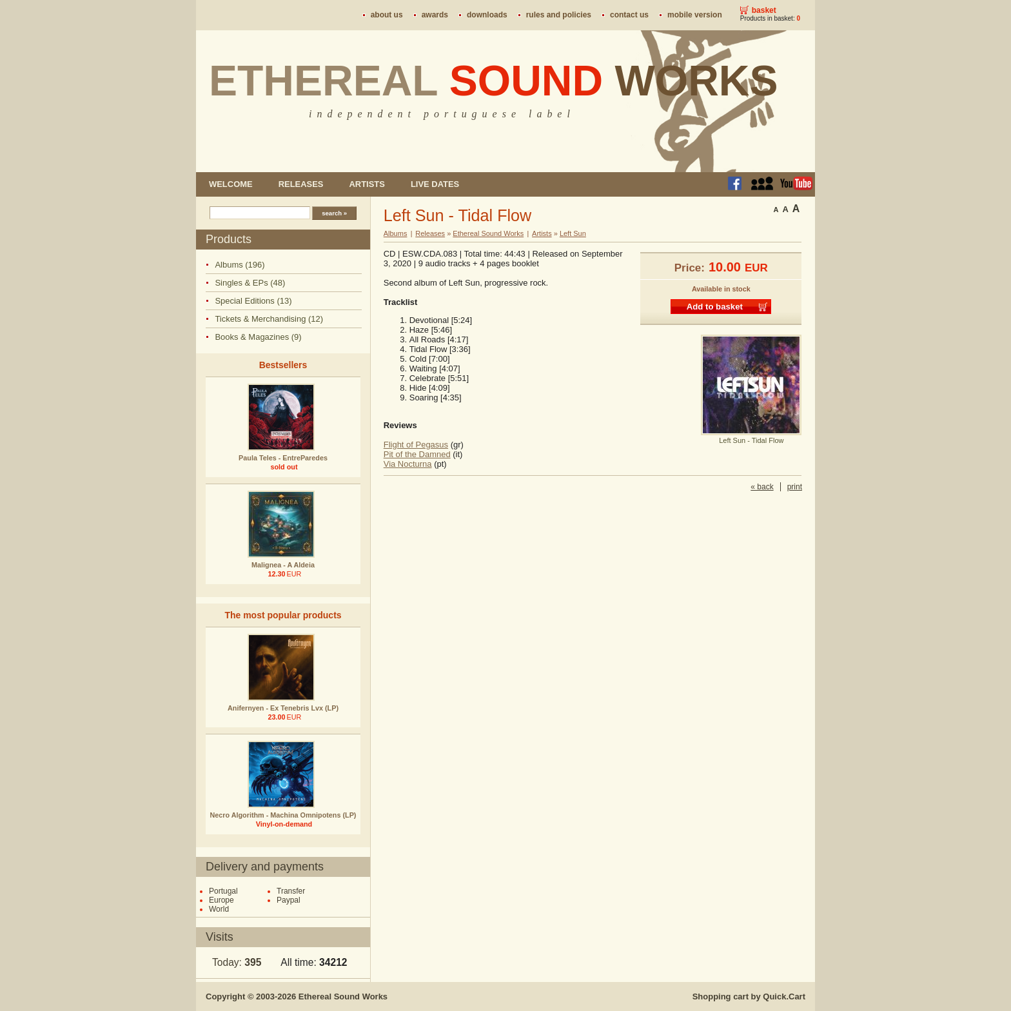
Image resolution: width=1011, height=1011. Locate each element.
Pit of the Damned (417, 454)
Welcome (231, 184)
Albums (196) (239, 265)
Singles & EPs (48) (250, 283)
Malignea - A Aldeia (283, 565)
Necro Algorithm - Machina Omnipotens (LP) (283, 815)
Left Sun (573, 233)
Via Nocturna (408, 464)
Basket (764, 10)
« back (762, 486)
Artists (366, 184)
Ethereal (493, 80)
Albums (395, 233)
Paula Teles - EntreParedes (283, 458)
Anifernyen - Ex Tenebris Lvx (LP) (283, 708)
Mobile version (694, 14)
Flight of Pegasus (416, 444)
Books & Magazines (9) (258, 337)
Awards (435, 14)
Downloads (487, 14)
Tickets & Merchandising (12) (269, 319)
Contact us (629, 14)
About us (387, 14)
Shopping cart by (748, 996)
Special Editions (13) (253, 301)
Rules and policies (558, 14)
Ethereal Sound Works (488, 233)
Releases (301, 184)
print (794, 486)
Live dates (435, 184)
